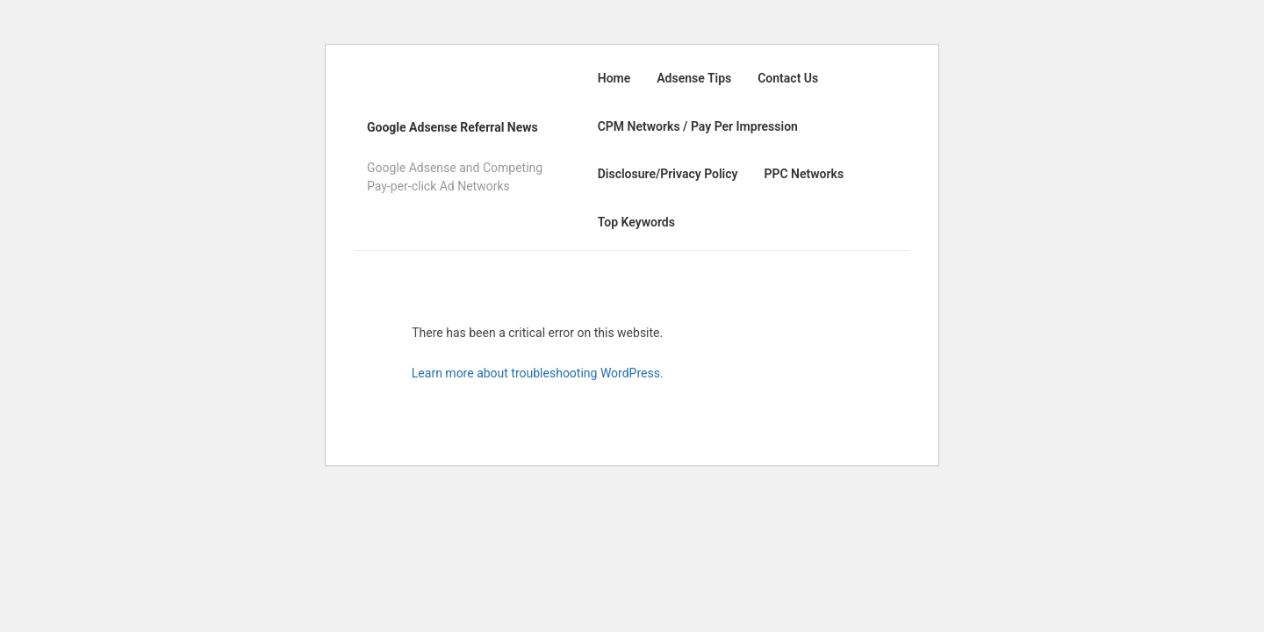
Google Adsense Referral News (452, 127)
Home (614, 78)
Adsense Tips (694, 78)
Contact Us (788, 78)
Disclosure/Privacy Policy (668, 174)
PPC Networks (804, 174)
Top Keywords (636, 222)
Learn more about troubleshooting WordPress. (538, 373)
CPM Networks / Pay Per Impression (698, 126)
